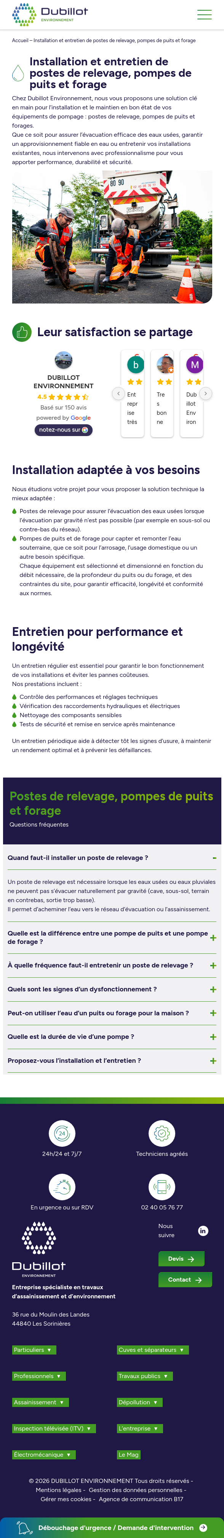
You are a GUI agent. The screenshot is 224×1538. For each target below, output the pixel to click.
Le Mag (129, 1454)
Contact (185, 1280)
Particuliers (29, 1349)
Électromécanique (39, 1454)
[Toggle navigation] (204, 15)
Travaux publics (139, 1376)
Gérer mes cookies (66, 1499)
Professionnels (34, 1376)
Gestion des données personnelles (135, 1490)
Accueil (20, 40)
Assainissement (35, 1402)
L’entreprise (135, 1428)
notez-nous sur (63, 429)
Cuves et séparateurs (147, 1349)
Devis (181, 1259)
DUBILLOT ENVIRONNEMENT (63, 381)
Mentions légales (59, 1490)
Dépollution (134, 1402)
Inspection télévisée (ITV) (49, 1428)
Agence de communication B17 (141, 1499)
